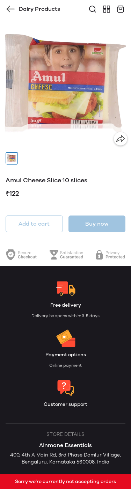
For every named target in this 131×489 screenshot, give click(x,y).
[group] (65, 83)
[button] (12, 158)
